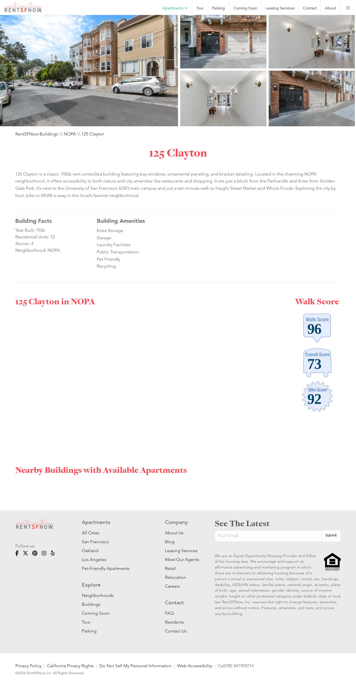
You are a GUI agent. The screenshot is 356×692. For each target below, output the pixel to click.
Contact (310, 8)
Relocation (175, 577)
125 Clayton (92, 134)
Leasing (280, 8)
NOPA (70, 134)
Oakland (90, 550)
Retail (170, 568)
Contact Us (176, 631)
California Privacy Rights (70, 665)
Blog (169, 541)
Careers (172, 586)
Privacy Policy (28, 665)
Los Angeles (94, 559)
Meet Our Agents (181, 559)
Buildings (91, 604)
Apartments (175, 8)
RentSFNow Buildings (36, 134)
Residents (174, 622)
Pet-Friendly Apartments (106, 568)
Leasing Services (181, 550)
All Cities (90, 532)
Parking (218, 8)
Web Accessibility (194, 665)
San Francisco (95, 541)
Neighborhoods (98, 595)
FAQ (169, 613)
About (330, 8)
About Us (174, 532)
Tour (200, 8)
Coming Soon (245, 8)
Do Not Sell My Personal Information (135, 665)
